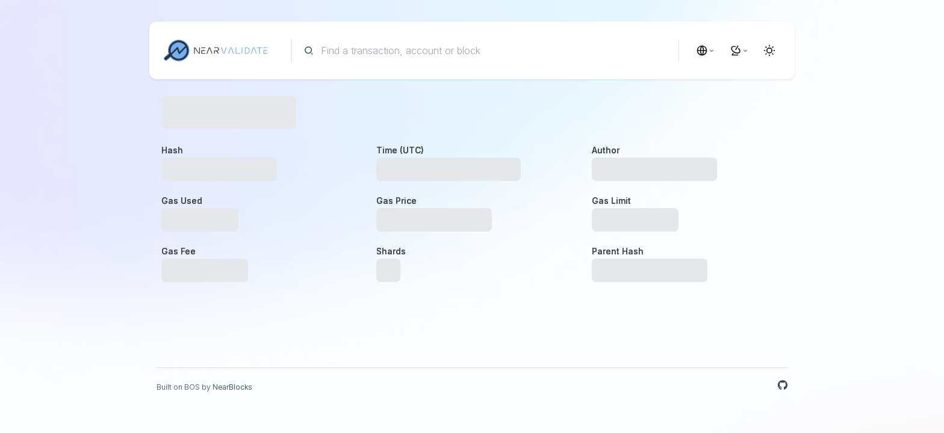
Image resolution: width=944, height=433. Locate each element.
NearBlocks (232, 387)
